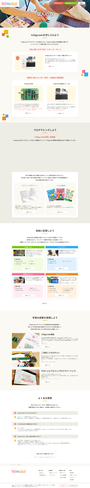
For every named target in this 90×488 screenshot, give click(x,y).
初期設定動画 (60, 429)
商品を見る (45, 303)
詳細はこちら (52, 66)
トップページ (13, 464)
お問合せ (82, 3)
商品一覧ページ (20, 417)
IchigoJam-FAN (31, 444)
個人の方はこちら (59, 3)
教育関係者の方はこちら (71, 3)
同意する (63, 485)
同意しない (73, 485)
